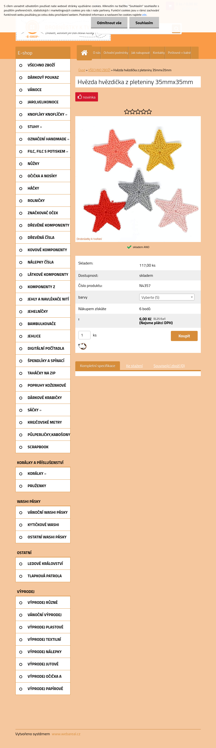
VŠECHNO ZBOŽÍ (99, 70)
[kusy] (84, 335)
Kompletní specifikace (97, 366)
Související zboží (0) (169, 366)
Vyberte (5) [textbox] (150, 297)
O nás (97, 52)
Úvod (81, 70)
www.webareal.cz (66, 734)
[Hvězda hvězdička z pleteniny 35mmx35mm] (138, 118)
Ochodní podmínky (116, 52)
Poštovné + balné (179, 52)
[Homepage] (85, 53)
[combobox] (167, 297)
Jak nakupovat (140, 52)
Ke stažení (134, 366)
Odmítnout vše (109, 23)
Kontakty (159, 52)
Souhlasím (144, 23)
